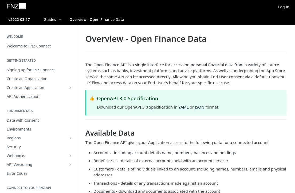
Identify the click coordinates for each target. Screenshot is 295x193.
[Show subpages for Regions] (70, 138)
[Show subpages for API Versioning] (70, 164)
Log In (283, 6)
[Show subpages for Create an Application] (70, 88)
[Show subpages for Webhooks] (70, 156)
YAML (183, 107)
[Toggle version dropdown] (22, 19)
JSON (199, 107)
